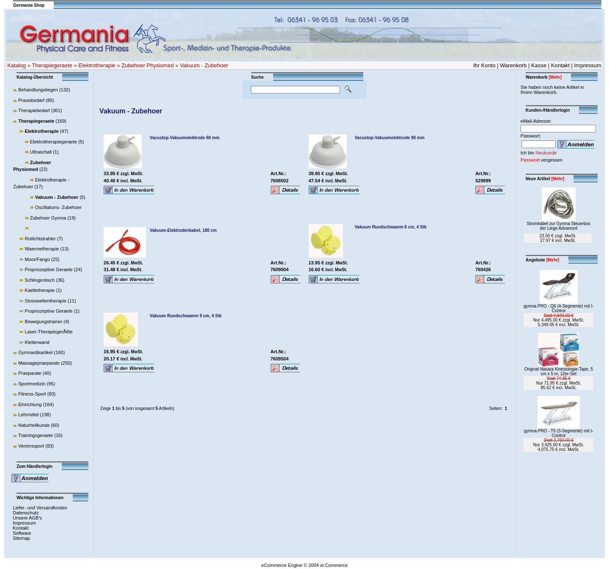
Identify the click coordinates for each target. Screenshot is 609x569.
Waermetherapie (42, 248)
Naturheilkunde (33, 425)
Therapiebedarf (34, 110)
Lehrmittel (28, 414)
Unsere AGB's (27, 517)
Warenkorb (513, 65)
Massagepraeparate (39, 363)
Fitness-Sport (32, 393)
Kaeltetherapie (40, 290)
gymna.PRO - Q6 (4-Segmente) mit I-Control (559, 308)
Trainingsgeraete (35, 435)
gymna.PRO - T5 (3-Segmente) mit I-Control (558, 433)
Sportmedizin (31, 383)
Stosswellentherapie (45, 300)
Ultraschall (41, 151)
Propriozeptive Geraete (49, 269)
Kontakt (560, 65)
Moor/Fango (37, 259)
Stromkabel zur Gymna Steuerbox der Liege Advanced (558, 226)
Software (22, 533)
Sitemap (21, 538)
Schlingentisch (40, 280)
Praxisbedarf (31, 100)
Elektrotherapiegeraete (53, 141)
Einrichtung (29, 404)
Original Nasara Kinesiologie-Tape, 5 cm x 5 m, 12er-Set (558, 371)
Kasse (538, 65)
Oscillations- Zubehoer (58, 207)
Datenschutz (25, 512)
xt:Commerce (334, 565)
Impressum (587, 65)
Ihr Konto (484, 65)
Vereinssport (31, 445)
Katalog (16, 65)
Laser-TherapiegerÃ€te (49, 331)
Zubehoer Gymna (48, 217)
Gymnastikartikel (35, 352)
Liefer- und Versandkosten (40, 507)
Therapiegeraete (52, 65)
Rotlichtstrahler (40, 238)
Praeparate (29, 373)
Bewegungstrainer (44, 321)
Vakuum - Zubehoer (204, 65)
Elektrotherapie (96, 65)
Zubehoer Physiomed (147, 65)
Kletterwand (37, 342)
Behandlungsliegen (38, 89)
